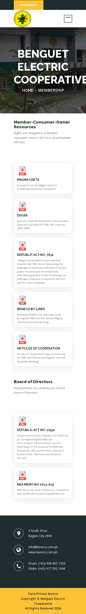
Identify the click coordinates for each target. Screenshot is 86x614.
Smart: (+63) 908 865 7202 (46, 563)
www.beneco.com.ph (42, 552)
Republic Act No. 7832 (35, 255)
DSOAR (22, 215)
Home (27, 90)
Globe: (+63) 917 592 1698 (46, 568)
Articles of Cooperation (38, 348)
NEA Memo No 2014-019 (35, 484)
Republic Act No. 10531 (36, 430)
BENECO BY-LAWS (31, 309)
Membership (28, 5)
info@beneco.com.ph (43, 547)
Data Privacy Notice (43, 594)
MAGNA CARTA (28, 179)
